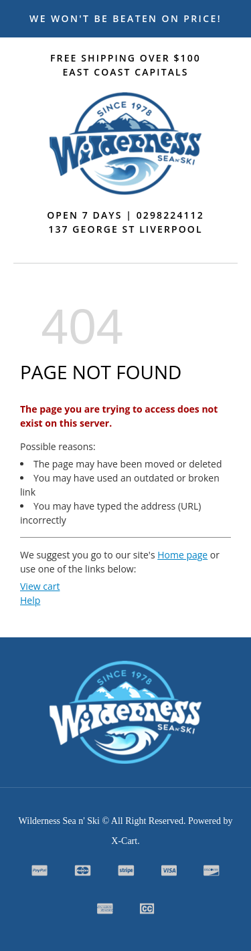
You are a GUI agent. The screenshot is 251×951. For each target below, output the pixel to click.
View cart (40, 586)
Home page (182, 554)
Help (30, 600)
